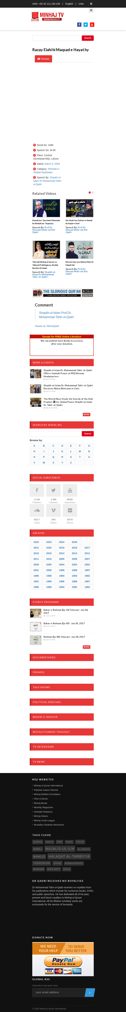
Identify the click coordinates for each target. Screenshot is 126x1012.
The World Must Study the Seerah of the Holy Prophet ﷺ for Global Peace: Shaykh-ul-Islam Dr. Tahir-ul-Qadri (68, 402)
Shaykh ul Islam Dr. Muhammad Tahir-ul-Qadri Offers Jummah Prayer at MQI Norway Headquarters (68, 373)
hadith (49, 842)
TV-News (39, 761)
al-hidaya (84, 849)
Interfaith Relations (43, 812)
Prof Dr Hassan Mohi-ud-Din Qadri (77, 230)
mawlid (39, 856)
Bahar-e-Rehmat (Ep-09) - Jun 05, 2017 (64, 623)
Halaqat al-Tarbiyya (69, 856)
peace (69, 842)
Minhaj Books (40, 803)
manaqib (38, 869)
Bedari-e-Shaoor (45, 716)
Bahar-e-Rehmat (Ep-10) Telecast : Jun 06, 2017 (66, 611)
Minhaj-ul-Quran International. (53, 1009)
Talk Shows (41, 687)
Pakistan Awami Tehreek (46, 790)
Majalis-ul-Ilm (59, 849)
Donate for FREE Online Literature (61, 336)
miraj (37, 849)
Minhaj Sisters (41, 816)
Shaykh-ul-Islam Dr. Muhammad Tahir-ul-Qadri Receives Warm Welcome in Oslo (68, 387)
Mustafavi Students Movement (49, 824)
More (86, 414)
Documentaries (44, 657)
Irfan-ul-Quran (41, 798)
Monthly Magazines (43, 807)
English (69, 3)
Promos (38, 672)
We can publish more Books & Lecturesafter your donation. (62, 342)
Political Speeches (47, 702)
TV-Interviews (43, 746)
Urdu (81, 3)
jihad (57, 863)
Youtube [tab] (43, 58)
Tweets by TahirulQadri (47, 326)
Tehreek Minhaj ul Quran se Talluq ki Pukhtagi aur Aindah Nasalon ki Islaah (45, 265)
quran (37, 842)
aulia (66, 869)
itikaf (80, 842)
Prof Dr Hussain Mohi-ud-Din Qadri (43, 230)
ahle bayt (53, 869)
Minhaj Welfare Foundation (47, 794)
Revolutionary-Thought (51, 731)
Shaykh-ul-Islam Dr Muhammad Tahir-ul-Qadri (47, 181)
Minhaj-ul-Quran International (48, 785)
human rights (74, 863)
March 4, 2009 (52, 163)
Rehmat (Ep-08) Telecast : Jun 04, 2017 (64, 636)
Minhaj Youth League (44, 820)
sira (59, 842)
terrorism (41, 863)
